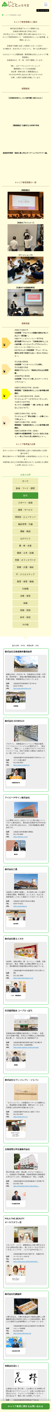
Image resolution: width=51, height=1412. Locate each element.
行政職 (25, 589)
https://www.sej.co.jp (20, 1117)
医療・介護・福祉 (25, 567)
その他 (25, 624)
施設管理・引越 (25, 524)
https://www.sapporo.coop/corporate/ (26, 1047)
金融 (25, 603)
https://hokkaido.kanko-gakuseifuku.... (26, 1186)
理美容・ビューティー (25, 517)
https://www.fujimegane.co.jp (23, 978)
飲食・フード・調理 (25, 488)
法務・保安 (25, 596)
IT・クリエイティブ (25, 574)
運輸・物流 (25, 531)
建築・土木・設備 (25, 553)
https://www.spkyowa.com (22, 1333)
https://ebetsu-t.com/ (20, 837)
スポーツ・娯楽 (25, 503)
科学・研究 (25, 617)
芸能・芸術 (25, 610)
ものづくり (25, 538)
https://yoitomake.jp (20, 906)
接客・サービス (25, 510)
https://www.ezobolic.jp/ (21, 765)
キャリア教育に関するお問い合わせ (25, 1406)
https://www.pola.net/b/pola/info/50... (26, 1261)
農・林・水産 (25, 546)
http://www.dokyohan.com (22, 688)
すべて (25, 481)
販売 (25, 495)
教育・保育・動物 (25, 581)
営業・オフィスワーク (25, 560)
